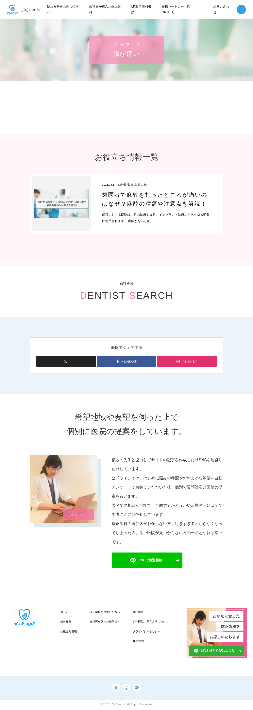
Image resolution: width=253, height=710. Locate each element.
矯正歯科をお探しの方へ (105, 612)
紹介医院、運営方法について (151, 622)
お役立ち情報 (68, 632)
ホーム (64, 612)
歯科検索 (65, 622)
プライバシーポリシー (146, 632)
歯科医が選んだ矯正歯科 (105, 622)
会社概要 (138, 612)
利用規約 (138, 641)
